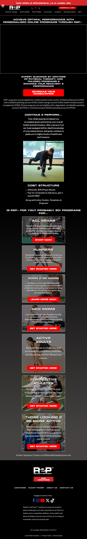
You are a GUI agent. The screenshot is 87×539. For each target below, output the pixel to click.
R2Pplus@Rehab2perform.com (57, 455)
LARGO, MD (63, 3)
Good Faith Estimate (32, 536)
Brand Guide (57, 536)
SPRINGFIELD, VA (43, 3)
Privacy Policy (47, 536)
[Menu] (3, 6)
